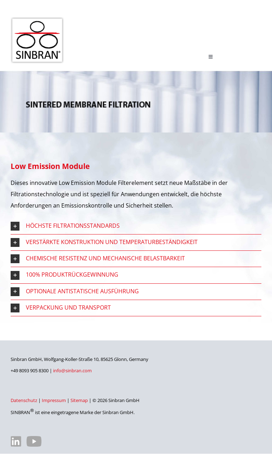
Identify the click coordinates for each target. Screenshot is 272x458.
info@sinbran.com (72, 370)
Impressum (54, 400)
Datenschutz (24, 400)
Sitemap (79, 400)
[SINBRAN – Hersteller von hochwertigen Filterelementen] (37, 20)
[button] (136, 226)
